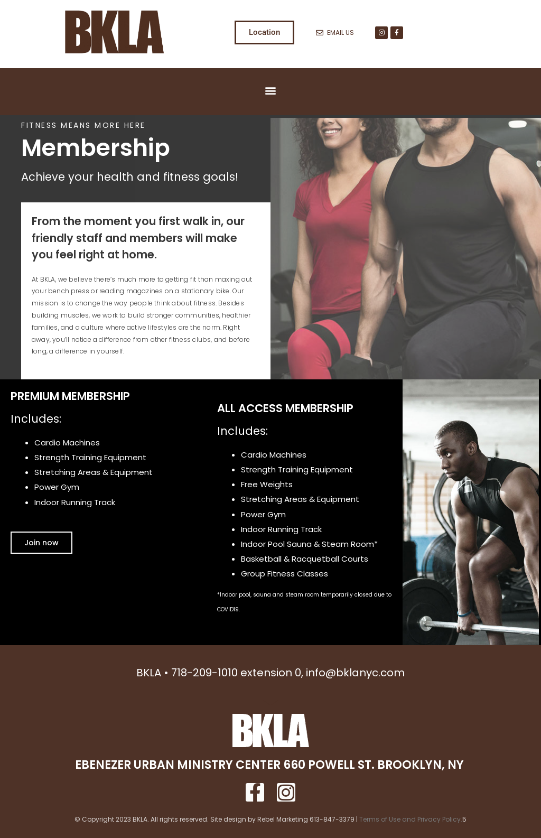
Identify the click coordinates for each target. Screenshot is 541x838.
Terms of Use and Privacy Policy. (410, 819)
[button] (270, 90)
